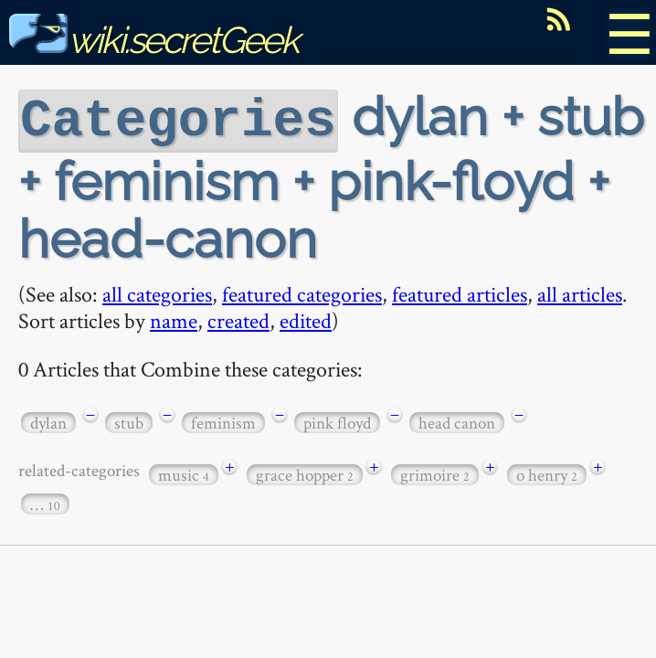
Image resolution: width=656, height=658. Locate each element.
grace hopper (305, 472)
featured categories (302, 292)
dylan (48, 420)
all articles (579, 292)
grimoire (435, 472)
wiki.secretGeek (153, 39)
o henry (546, 472)
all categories (157, 292)
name (173, 318)
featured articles (459, 292)
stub (128, 420)
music (183, 472)
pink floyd (337, 420)
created (238, 318)
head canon (456, 420)
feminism (223, 420)
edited (306, 318)
